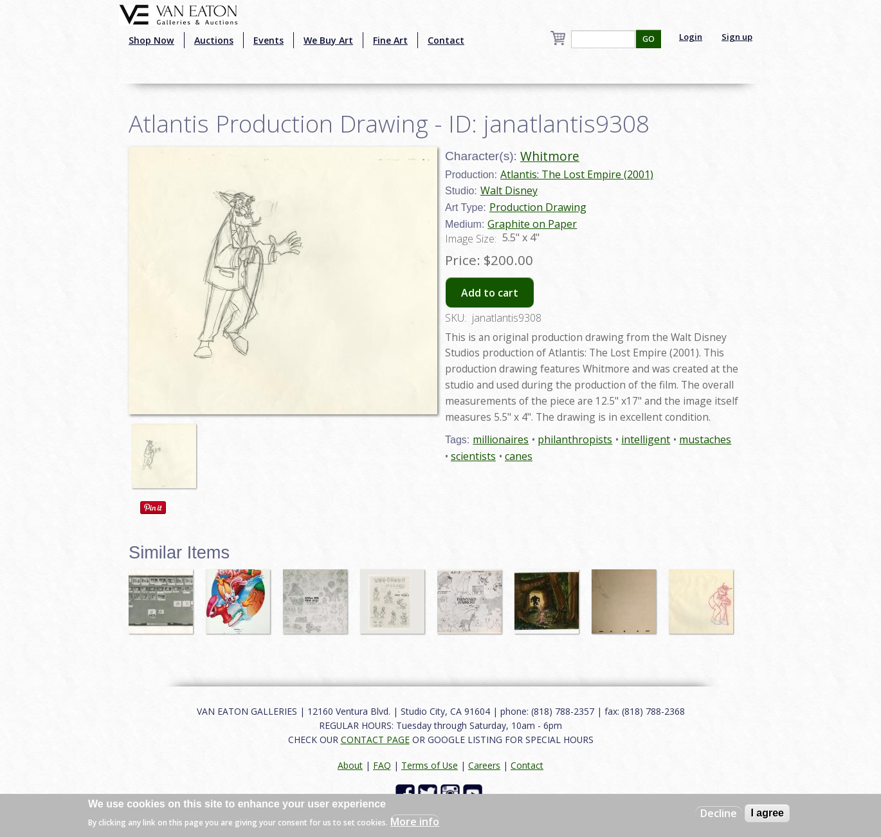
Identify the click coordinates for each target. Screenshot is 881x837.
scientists (473, 456)
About (350, 765)
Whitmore (549, 156)
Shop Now (151, 40)
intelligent (645, 439)
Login (690, 36)
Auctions (213, 40)
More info (414, 821)
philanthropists (575, 439)
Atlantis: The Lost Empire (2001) (576, 174)
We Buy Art (328, 40)
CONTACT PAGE (375, 739)
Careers (484, 765)
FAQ (382, 765)
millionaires (501, 439)
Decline (718, 813)
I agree (767, 812)
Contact (446, 40)
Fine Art (390, 40)
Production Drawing (537, 207)
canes (518, 456)
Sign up (737, 36)
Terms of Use (429, 765)
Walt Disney (509, 190)
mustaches (705, 439)
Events (268, 40)
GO (648, 38)
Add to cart (489, 293)
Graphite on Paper (532, 224)
